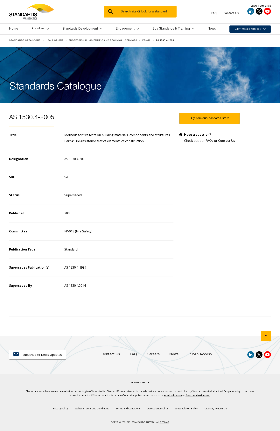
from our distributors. (198, 395)
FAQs (209, 140)
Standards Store (173, 395)
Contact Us (226, 140)
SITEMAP (164, 422)
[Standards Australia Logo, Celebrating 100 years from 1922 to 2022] (56, 11)
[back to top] (266, 336)
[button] (142, 12)
